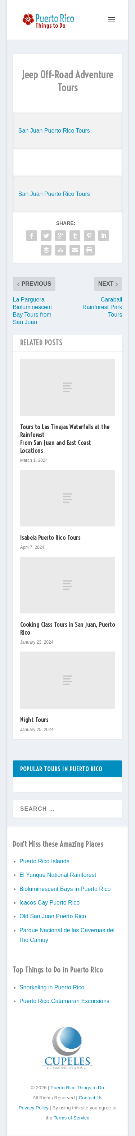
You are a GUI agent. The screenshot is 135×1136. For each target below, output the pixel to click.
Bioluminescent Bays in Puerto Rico (65, 889)
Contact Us (90, 1097)
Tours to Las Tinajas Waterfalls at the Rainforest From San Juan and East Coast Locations (64, 438)
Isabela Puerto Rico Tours (50, 537)
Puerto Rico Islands (44, 861)
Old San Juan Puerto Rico (52, 916)
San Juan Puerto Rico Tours (54, 131)
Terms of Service (71, 1118)
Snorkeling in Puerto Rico (52, 987)
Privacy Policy (34, 1107)
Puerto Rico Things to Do (77, 1087)
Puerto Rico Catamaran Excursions (64, 1001)
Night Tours (34, 719)
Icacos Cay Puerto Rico (49, 903)
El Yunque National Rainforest (57, 875)
